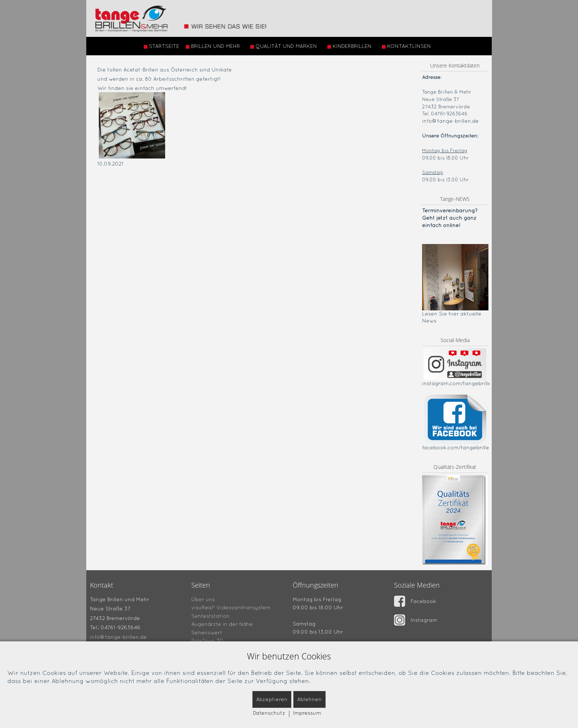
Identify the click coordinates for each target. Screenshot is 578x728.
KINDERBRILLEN (349, 46)
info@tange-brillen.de (450, 121)
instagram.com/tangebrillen (458, 383)
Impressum (307, 713)
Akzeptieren (272, 699)
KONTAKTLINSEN (406, 46)
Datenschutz (269, 713)
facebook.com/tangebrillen (457, 447)
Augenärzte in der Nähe (222, 624)
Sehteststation (210, 616)
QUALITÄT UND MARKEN (283, 46)
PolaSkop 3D (207, 641)
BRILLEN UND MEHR (213, 46)
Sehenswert (206, 632)
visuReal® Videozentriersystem (231, 607)
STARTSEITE (161, 46)
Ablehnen (309, 699)
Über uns (203, 599)
